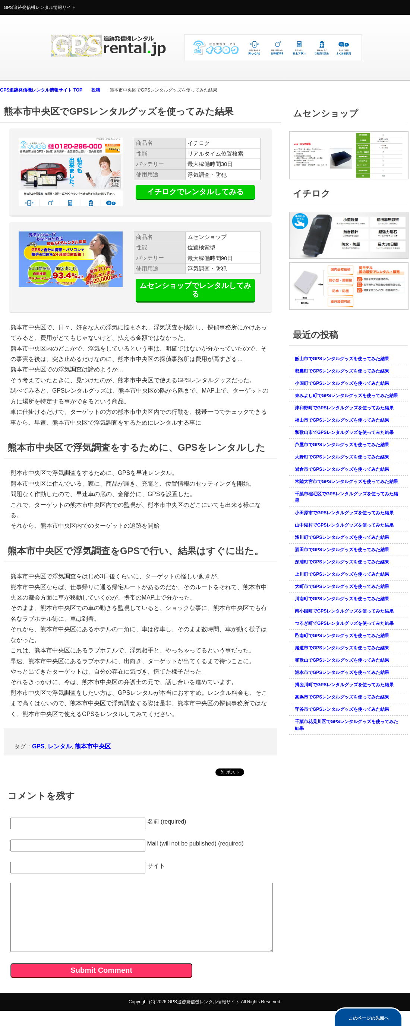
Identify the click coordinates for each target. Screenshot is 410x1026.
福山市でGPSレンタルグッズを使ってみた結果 (342, 420)
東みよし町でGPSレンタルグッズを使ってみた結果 (346, 395)
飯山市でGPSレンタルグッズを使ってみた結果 (342, 358)
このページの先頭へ (368, 1018)
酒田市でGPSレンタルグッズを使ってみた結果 (342, 549)
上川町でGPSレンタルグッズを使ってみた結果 (342, 574)
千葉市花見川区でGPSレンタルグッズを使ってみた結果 (346, 725)
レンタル (60, 746)
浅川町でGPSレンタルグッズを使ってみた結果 (342, 537)
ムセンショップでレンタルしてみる (195, 289)
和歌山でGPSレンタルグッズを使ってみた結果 (342, 660)
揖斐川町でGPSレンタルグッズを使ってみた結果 (344, 684)
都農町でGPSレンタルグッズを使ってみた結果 (342, 371)
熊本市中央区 (93, 746)
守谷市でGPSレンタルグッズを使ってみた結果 (342, 709)
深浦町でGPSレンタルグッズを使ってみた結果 (342, 562)
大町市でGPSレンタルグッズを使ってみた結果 (342, 586)
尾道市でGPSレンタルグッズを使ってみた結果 (342, 648)
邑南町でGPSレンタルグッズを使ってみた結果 (342, 635)
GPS (38, 746)
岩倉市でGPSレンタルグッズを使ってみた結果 (342, 469)
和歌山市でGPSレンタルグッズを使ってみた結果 (344, 432)
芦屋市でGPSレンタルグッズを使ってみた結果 (342, 444)
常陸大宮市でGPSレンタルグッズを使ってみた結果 (346, 481)
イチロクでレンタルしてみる (195, 192)
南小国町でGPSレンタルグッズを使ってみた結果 (344, 611)
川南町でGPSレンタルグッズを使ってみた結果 (342, 598)
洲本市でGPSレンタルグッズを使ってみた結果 (342, 672)
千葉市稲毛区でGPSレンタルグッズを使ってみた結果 (346, 497)
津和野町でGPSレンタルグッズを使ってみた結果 (344, 407)
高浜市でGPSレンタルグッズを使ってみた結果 (342, 697)
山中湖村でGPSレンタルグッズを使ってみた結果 (344, 525)
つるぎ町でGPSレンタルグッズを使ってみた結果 (344, 623)
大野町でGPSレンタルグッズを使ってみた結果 (342, 457)
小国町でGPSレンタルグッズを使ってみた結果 (342, 383)
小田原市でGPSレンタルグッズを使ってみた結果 (344, 512)
